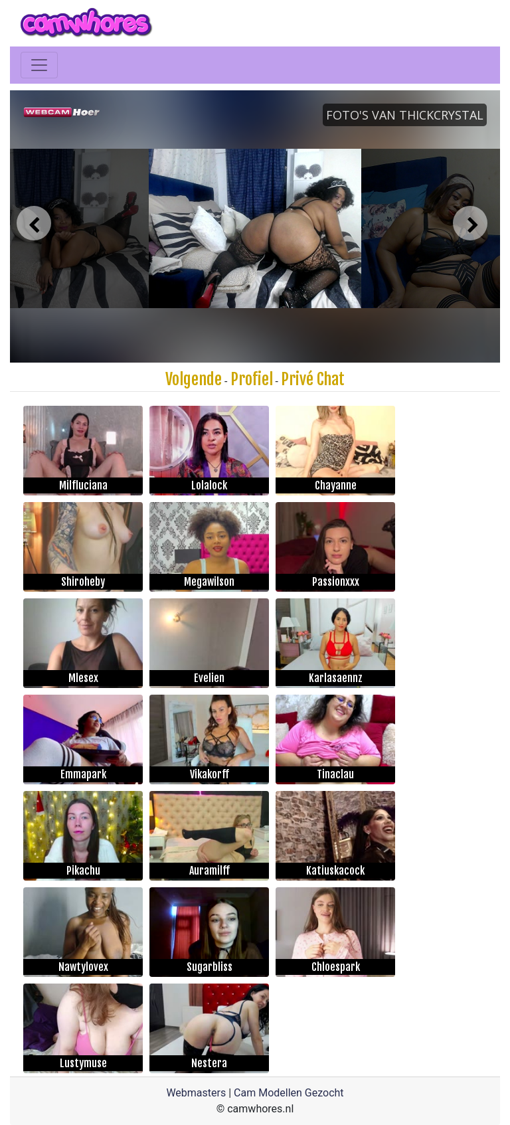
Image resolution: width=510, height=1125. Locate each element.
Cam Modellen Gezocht (289, 1092)
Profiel (251, 379)
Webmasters (196, 1092)
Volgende (193, 379)
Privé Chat (313, 379)
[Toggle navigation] (39, 65)
